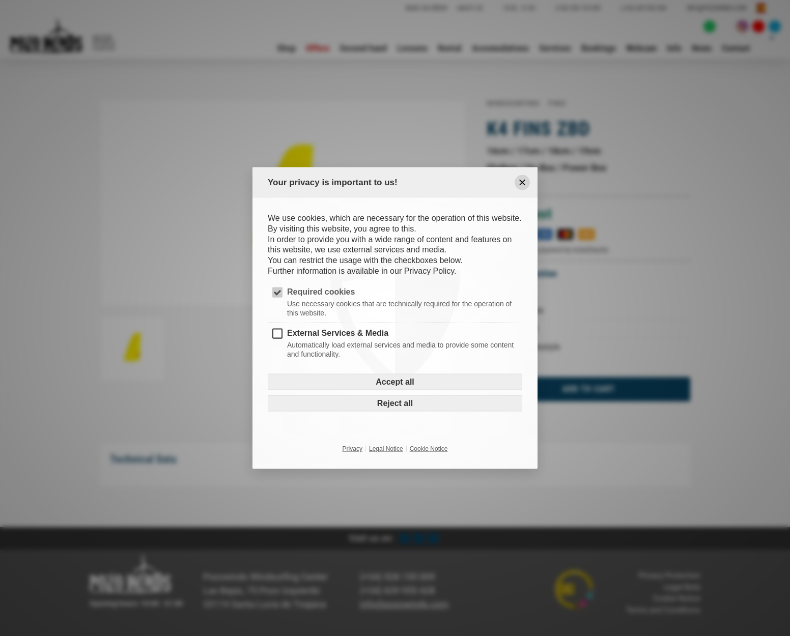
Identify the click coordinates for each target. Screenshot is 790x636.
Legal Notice (386, 449)
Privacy (352, 449)
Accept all (395, 382)
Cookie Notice (429, 449)
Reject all (395, 403)
